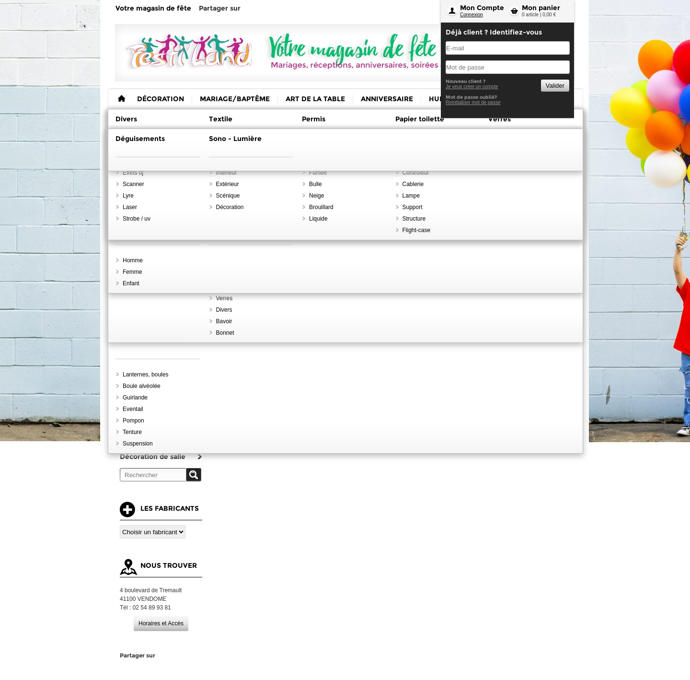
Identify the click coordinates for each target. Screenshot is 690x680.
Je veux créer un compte (472, 86)
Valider (555, 85)
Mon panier (541, 7)
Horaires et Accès (161, 623)
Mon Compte (482, 7)
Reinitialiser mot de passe (473, 102)
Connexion (471, 14)
